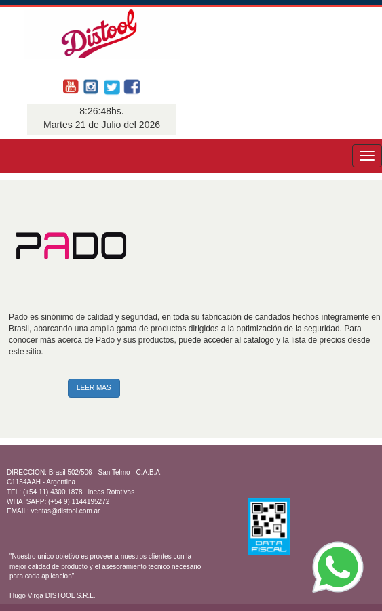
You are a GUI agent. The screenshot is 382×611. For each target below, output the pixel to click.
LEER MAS (94, 388)
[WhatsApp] (337, 566)
